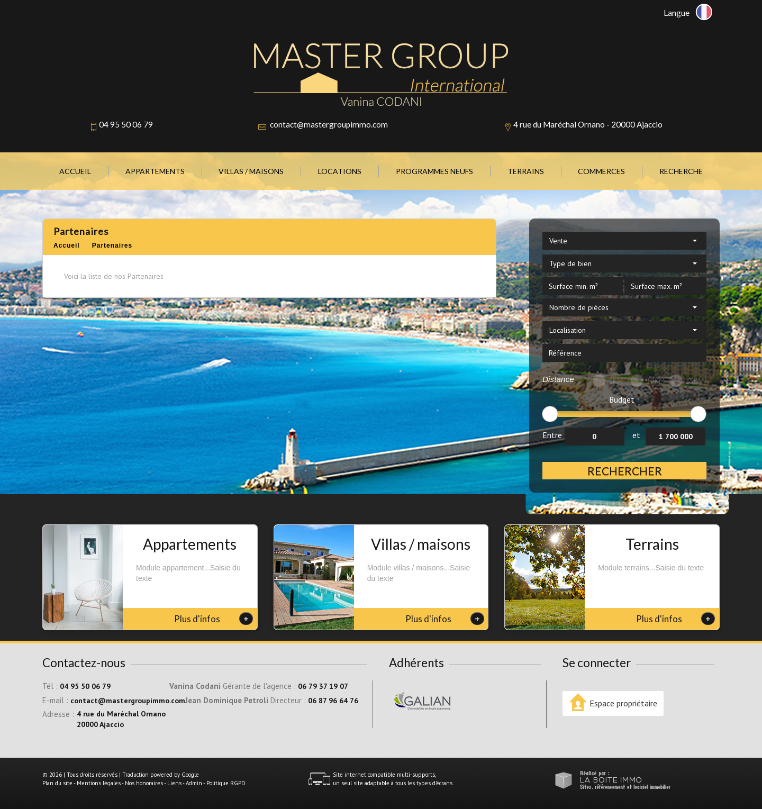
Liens (174, 783)
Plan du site (57, 783)
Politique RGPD (226, 783)
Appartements (155, 171)
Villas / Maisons (251, 171)
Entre (552, 435)
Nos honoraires (144, 783)
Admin (194, 783)
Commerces (601, 171)
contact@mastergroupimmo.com (329, 124)
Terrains (525, 171)
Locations (339, 171)
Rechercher (624, 470)
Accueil (75, 171)
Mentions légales (99, 783)
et (636, 435)
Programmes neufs (434, 171)
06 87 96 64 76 (333, 700)
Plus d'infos (213, 618)
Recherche (681, 171)
